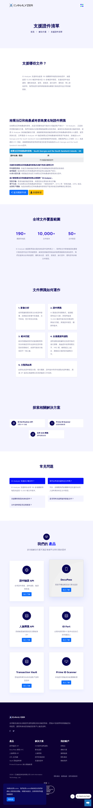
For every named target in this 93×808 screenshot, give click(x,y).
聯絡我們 (64, 761)
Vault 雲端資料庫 (15, 761)
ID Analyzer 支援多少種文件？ (23, 481)
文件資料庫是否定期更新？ (21, 505)
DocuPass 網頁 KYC (16, 750)
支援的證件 (39, 761)
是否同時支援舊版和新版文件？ (62, 499)
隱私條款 (64, 757)
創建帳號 (36, 192)
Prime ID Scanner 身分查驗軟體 (20, 764)
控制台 (63, 746)
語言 (46, 783)
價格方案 (64, 750)
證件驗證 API (14, 746)
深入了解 (26, 594)
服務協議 (64, 753)
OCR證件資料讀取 (41, 746)
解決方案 (42, 32)
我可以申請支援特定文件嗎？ (61, 481)
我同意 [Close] (10, 799)
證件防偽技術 (40, 757)
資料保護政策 (73, 776)
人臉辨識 (38, 753)
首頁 (32, 32)
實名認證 (38, 750)
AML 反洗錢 (13, 757)
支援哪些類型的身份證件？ (21, 499)
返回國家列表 (18, 192)
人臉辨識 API (14, 753)
